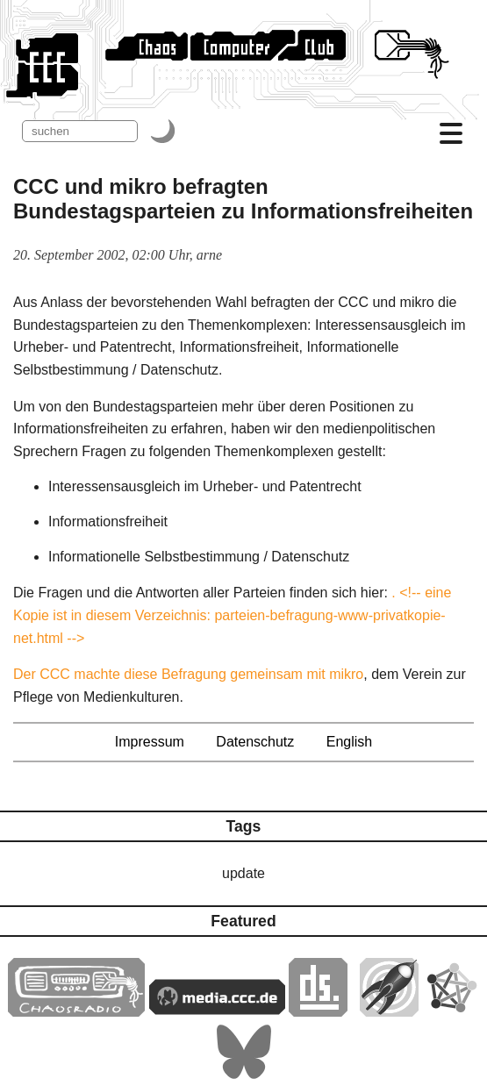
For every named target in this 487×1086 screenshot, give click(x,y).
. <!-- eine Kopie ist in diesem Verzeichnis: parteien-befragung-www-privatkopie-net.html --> (232, 615)
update (243, 873)
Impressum (149, 741)
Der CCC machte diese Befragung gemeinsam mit (171, 674)
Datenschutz (255, 741)
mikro (346, 674)
